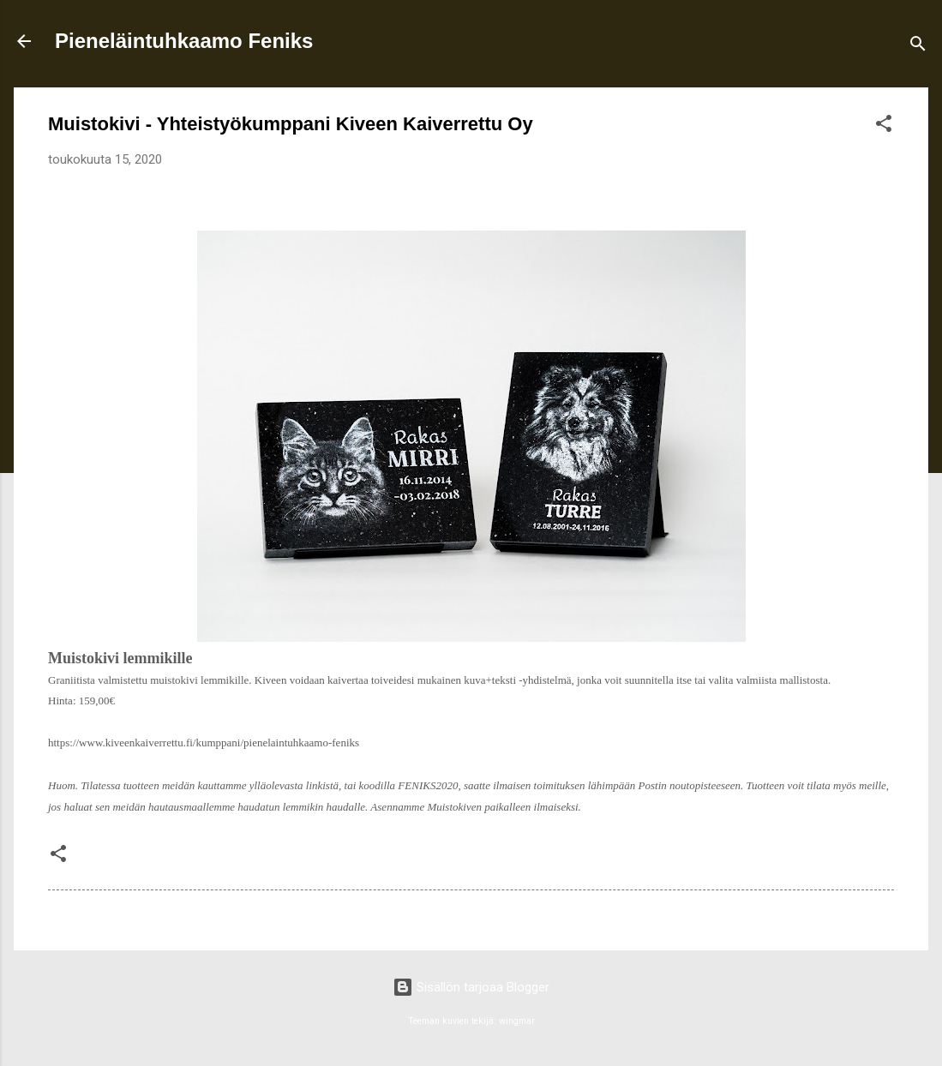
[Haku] (918, 47)
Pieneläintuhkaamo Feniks (184, 40)
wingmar (517, 1021)
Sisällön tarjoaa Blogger (471, 987)
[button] (883, 126)
